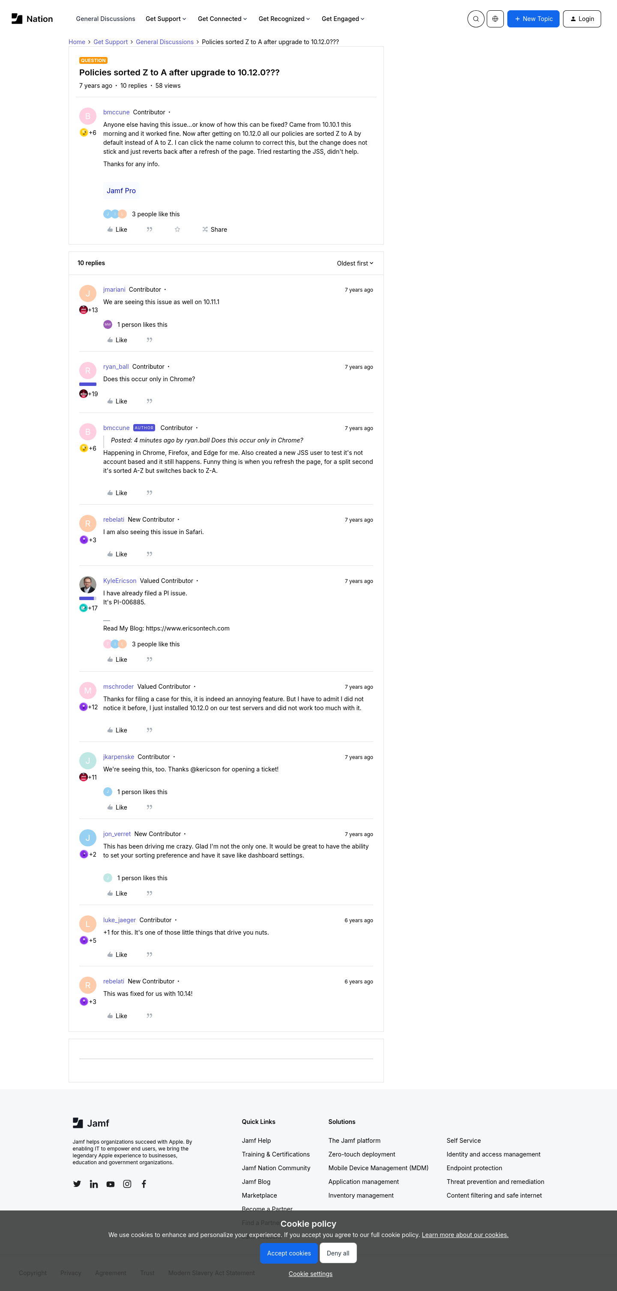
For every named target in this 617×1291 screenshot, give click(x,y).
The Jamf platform (355, 1140)
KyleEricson (120, 580)
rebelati (113, 519)
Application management (364, 1181)
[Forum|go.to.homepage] (32, 18)
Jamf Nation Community (276, 1167)
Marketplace (259, 1195)
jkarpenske (118, 756)
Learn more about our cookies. (465, 1234)
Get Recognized (285, 18)
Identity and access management (494, 1154)
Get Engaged (344, 18)
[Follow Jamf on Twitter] (77, 1183)
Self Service (464, 1140)
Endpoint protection (475, 1167)
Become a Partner (267, 1209)
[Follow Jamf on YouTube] (110, 1184)
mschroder (118, 686)
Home (77, 41)
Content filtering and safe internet (494, 1195)
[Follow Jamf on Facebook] (144, 1184)
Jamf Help (256, 1140)
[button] (533, 18)
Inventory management (361, 1195)
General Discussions (105, 18)
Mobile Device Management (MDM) (379, 1167)
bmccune (116, 112)
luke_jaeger (119, 919)
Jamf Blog (256, 1181)
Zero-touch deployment (362, 1154)
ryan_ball (116, 366)
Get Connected (223, 18)
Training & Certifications (276, 1154)
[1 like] (135, 324)
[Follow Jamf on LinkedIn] (94, 1184)
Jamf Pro (121, 190)
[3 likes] (141, 213)
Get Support (167, 18)
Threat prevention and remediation (496, 1181)
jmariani (114, 289)
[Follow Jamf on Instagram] (127, 1184)
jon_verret (117, 833)
